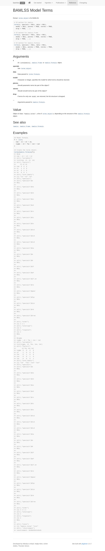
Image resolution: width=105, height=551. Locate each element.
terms (16, 24)
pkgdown (85, 544)
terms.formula (34, 74)
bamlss (16, 3)
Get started (37, 3)
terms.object (24, 18)
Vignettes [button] (49, 3)
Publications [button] (61, 3)
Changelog (83, 3)
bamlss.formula (51, 63)
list (20, 140)
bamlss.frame (37, 63)
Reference (72, 3)
